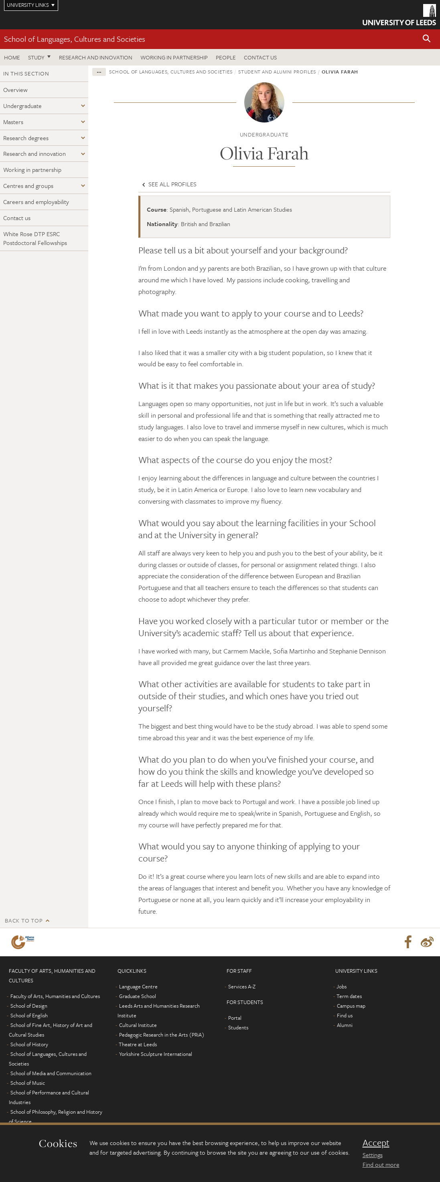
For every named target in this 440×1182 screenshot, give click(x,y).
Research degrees (26, 137)
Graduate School (137, 996)
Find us (345, 1015)
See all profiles (168, 184)
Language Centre (138, 986)
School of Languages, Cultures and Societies (74, 38)
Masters (13, 121)
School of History (29, 1044)
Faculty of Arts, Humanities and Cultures (55, 996)
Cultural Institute (138, 1025)
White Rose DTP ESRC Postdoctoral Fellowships (35, 238)
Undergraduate (22, 105)
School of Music (27, 1083)
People (226, 57)
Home (12, 57)
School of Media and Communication (50, 1073)
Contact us (260, 57)
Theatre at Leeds (138, 1044)
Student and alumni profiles (277, 71)
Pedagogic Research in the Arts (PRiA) (162, 1035)
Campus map (351, 1006)
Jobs (342, 986)
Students (238, 1027)
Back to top (24, 920)
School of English (29, 1015)
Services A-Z (241, 986)
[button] (427, 39)
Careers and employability (36, 201)
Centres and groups (28, 185)
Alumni (345, 1025)
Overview (15, 89)
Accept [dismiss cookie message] (376, 1142)
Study (36, 57)
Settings (373, 1154)
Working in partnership (174, 57)
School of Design (28, 1006)
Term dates (349, 996)
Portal (234, 1018)
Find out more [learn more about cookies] (381, 1164)
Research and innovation (95, 57)
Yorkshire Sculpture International (155, 1054)
